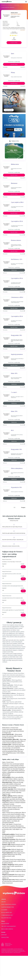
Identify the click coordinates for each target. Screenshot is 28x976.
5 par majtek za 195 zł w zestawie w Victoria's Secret (16, 321)
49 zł (12, 430)
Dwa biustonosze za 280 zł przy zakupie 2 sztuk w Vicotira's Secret (17, 302)
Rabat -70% (14, 411)
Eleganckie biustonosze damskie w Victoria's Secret (16, 188)
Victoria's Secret (16, 5)
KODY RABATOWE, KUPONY (8, 904)
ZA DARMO (4, 909)
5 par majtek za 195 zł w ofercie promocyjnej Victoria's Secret (16, 283)
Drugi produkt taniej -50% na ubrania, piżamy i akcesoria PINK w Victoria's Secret (17, 340)
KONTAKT (4, 934)
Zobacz (24, 566)
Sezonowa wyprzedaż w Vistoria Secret (17, 491)
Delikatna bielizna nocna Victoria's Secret (16, 169)
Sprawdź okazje (14, 64)
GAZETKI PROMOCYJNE (7, 907)
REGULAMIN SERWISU (7, 929)
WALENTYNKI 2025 (6, 917)
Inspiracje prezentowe (17, 354)
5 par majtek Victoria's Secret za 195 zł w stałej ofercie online (17, 226)
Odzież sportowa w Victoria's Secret (16, 57)
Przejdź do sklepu (14, 42)
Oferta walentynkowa (16, 468)
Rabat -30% (14, 373)
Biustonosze (14, 183)
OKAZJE (3, 901)
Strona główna (3, 5)
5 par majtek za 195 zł (17, 221)
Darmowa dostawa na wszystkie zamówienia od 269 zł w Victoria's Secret (16, 245)
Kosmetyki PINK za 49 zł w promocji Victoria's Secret (17, 435)
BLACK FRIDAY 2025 (6, 912)
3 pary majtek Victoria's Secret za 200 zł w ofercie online (17, 207)
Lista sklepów (10, 5)
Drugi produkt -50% (16, 335)
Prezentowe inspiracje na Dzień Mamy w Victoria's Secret (17, 359)
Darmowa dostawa (16, 240)
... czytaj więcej (22, 29)
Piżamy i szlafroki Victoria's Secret (16, 76)
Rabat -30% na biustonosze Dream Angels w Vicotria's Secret (16, 378)
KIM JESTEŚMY (5, 923)
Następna (23, 507)
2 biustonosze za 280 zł (17, 297)
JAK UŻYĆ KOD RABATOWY (8, 926)
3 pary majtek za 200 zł (17, 202)
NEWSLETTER (5, 937)
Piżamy (13, 72)
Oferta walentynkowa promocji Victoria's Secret (17, 473)
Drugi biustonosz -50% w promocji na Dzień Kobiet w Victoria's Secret (17, 454)
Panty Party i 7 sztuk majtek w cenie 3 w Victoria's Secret (17, 397)
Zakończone (14, 270)
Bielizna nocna (15, 164)
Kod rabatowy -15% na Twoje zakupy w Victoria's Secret (17, 264)
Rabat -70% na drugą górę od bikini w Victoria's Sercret (17, 416)
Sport (12, 53)
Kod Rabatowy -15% (16, 259)
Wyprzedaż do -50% (16, 487)
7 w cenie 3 (14, 392)
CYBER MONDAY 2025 (7, 915)
